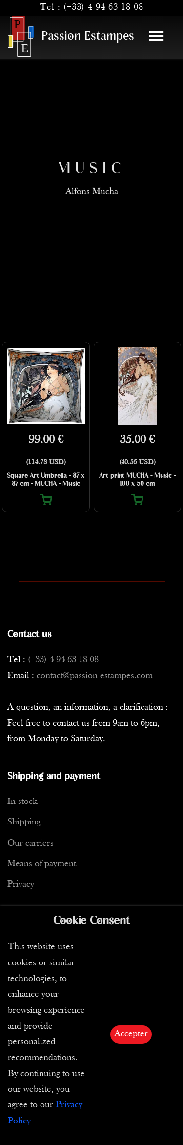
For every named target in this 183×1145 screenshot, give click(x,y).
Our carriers (30, 843)
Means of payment (41, 864)
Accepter (131, 1034)
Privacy (20, 884)
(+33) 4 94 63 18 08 (103, 7)
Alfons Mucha (91, 200)
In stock (22, 801)
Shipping (24, 822)
